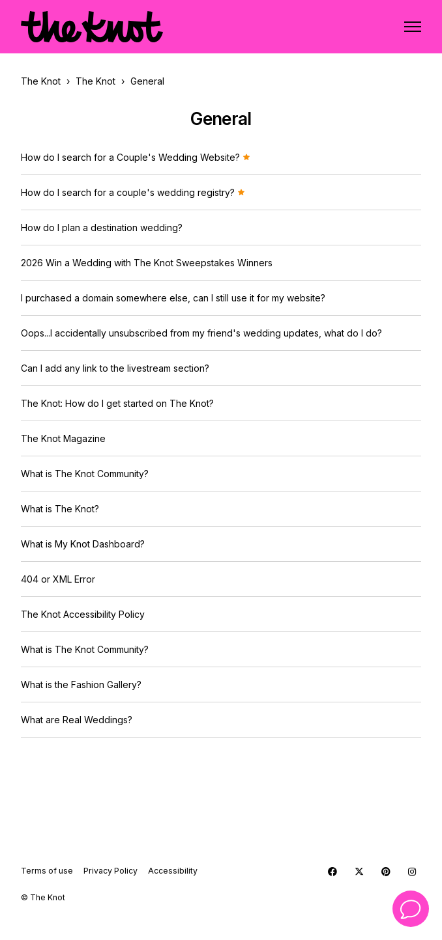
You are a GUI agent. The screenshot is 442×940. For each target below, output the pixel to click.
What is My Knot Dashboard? (83, 543)
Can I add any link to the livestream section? (115, 368)
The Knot (41, 81)
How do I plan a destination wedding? (102, 227)
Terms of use (47, 871)
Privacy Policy (110, 871)
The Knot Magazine (63, 438)
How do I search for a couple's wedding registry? (133, 192)
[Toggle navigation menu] (412, 27)
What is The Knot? (60, 508)
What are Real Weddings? (76, 719)
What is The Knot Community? (85, 473)
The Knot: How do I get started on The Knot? (117, 403)
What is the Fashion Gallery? (81, 684)
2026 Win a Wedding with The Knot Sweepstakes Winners (147, 262)
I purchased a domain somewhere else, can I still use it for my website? (173, 297)
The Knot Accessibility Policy (83, 614)
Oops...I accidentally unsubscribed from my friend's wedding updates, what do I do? (201, 333)
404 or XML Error (58, 579)
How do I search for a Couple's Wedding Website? (135, 157)
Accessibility (173, 871)
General (147, 81)
